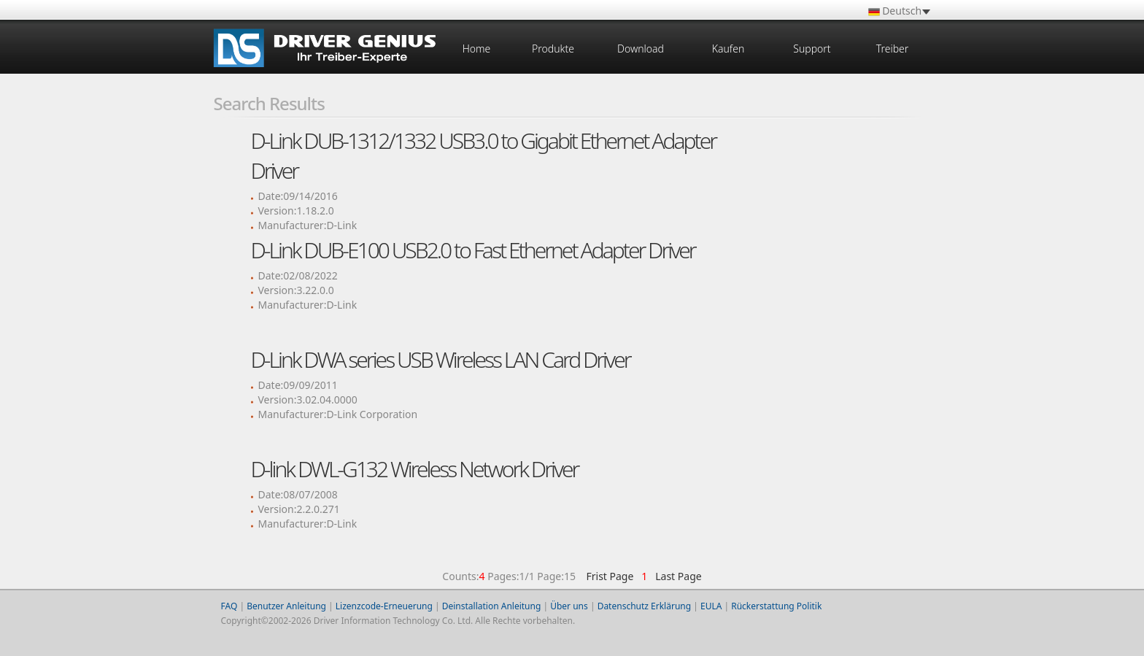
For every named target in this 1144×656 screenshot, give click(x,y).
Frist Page (609, 576)
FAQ (229, 606)
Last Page (676, 576)
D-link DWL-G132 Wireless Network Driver (415, 469)
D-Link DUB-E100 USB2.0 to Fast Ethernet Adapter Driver (473, 250)
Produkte (553, 48)
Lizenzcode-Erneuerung (384, 606)
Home (477, 48)
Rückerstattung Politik (776, 606)
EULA (711, 606)
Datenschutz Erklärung (644, 606)
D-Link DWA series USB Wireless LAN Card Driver (440, 359)
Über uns (569, 606)
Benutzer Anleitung (286, 606)
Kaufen (728, 48)
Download (640, 48)
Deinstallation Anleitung (491, 606)
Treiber (892, 48)
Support (811, 48)
